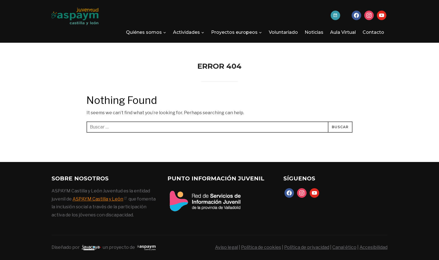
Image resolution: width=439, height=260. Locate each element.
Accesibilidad (373, 247)
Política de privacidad (306, 247)
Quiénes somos (144, 32)
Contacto (373, 32)
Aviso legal (226, 247)
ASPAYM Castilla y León (98, 199)
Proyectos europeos (234, 32)
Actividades (186, 32)
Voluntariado (283, 32)
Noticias (314, 32)
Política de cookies (261, 247)
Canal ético (344, 247)
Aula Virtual (343, 32)
